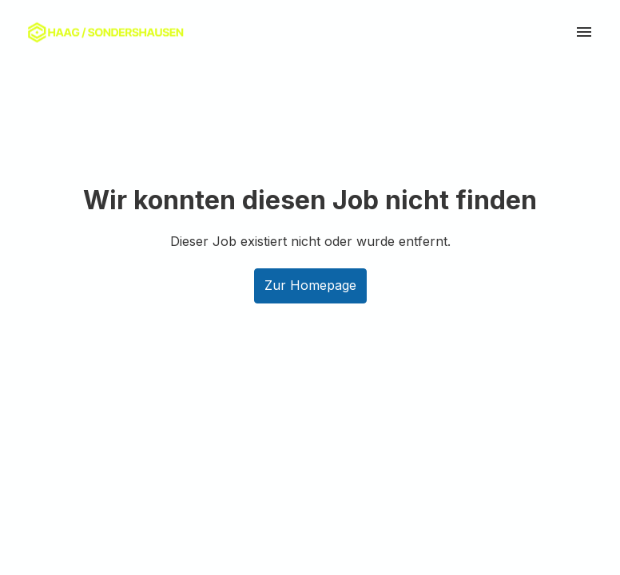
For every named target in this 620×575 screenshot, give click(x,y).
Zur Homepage (310, 285)
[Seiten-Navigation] (584, 32)
